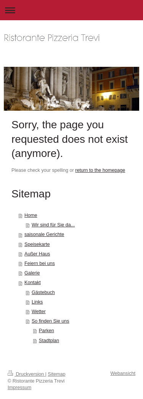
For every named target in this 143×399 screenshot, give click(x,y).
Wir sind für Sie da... (53, 225)
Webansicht (122, 373)
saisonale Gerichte (44, 234)
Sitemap (56, 374)
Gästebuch (43, 292)
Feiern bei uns (39, 263)
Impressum (19, 387)
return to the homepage (100, 170)
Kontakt (32, 282)
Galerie (32, 273)
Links (37, 302)
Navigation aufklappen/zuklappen (71, 10)
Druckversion (26, 374)
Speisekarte (37, 244)
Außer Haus (37, 254)
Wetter (39, 311)
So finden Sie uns (50, 321)
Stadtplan (49, 340)
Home (30, 215)
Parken (46, 330)
